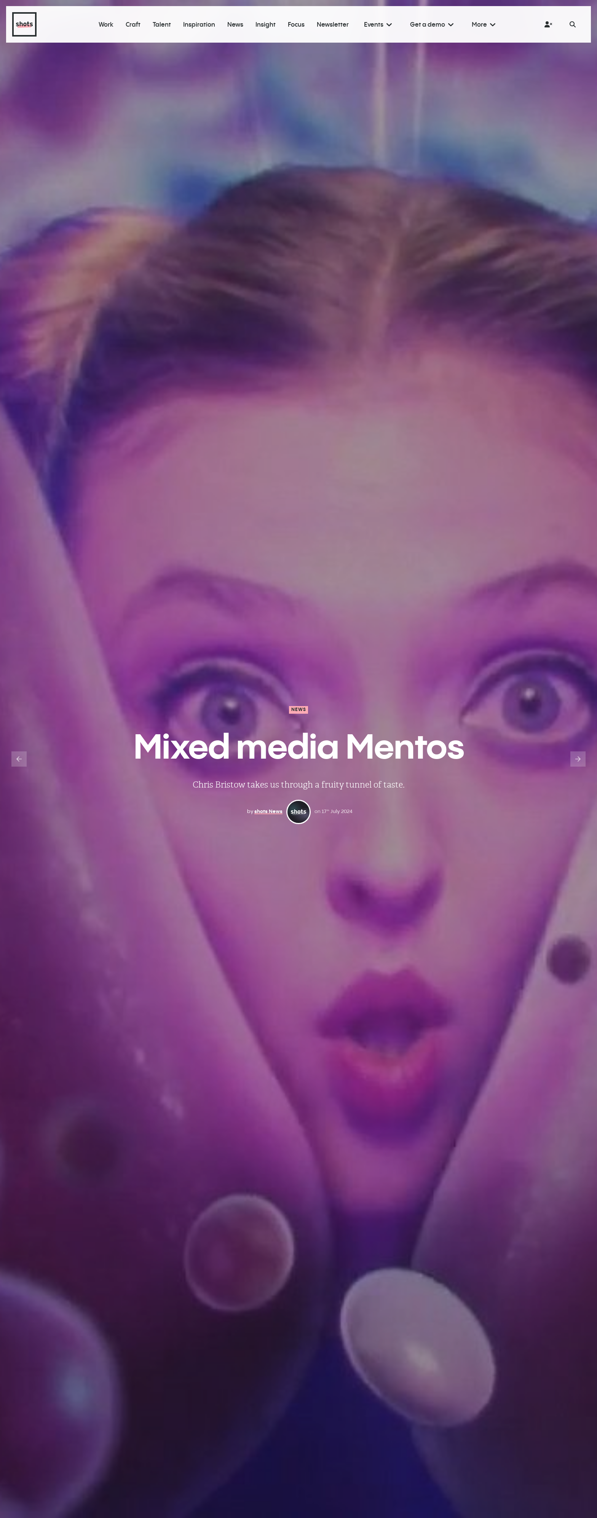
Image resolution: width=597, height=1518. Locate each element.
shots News (268, 811)
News (298, 709)
